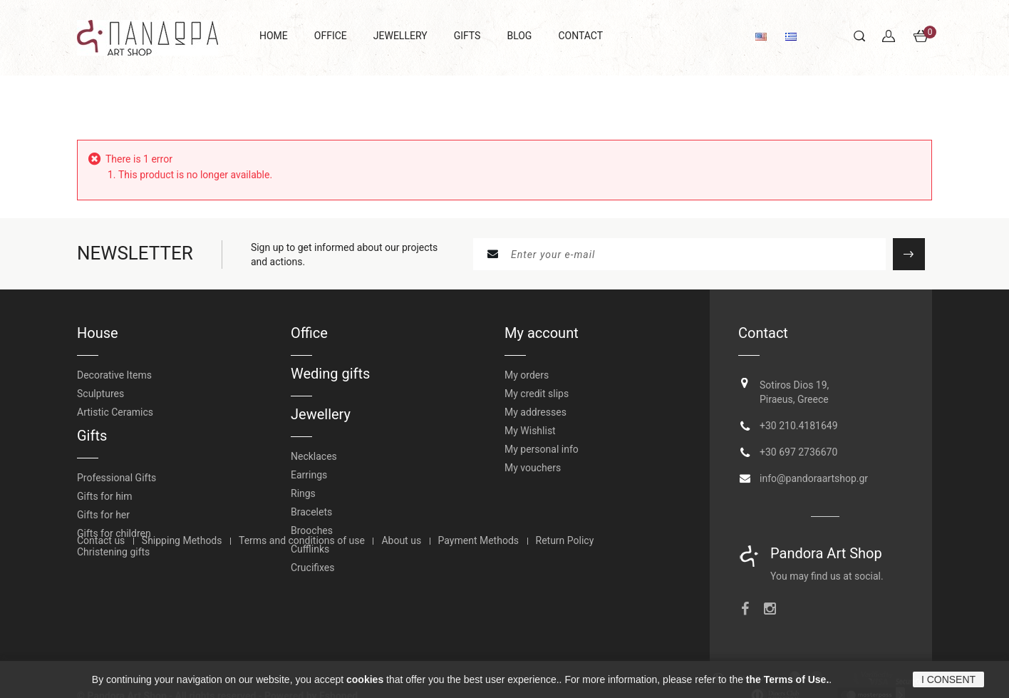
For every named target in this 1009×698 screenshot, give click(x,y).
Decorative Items (114, 375)
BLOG (519, 35)
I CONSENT (948, 679)
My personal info (541, 449)
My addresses (535, 412)
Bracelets (311, 512)
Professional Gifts (116, 477)
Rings (303, 493)
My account (541, 333)
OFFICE (330, 35)
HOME (273, 35)
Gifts (92, 435)
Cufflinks (310, 549)
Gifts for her (103, 514)
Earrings (309, 475)
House (97, 333)
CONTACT (580, 35)
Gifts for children (114, 533)
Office (309, 333)
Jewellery (321, 414)
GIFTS (467, 35)
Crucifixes (313, 567)
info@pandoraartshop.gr (814, 473)
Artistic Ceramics (115, 412)
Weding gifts (330, 373)
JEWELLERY (400, 35)
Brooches (312, 530)
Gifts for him (105, 496)
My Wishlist (530, 430)
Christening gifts (113, 552)
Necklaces (314, 456)
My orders (526, 375)
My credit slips (536, 393)
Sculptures (100, 393)
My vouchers (532, 467)
